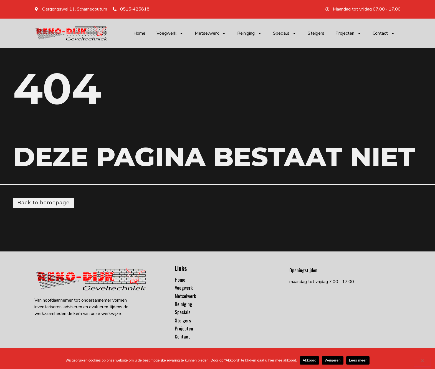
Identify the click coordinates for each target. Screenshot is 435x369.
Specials (285, 33)
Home (139, 33)
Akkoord (309, 360)
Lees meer (358, 360)
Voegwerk (170, 33)
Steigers (316, 33)
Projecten (348, 33)
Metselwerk (210, 33)
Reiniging (249, 33)
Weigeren (332, 360)
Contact (384, 33)
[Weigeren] (422, 362)
